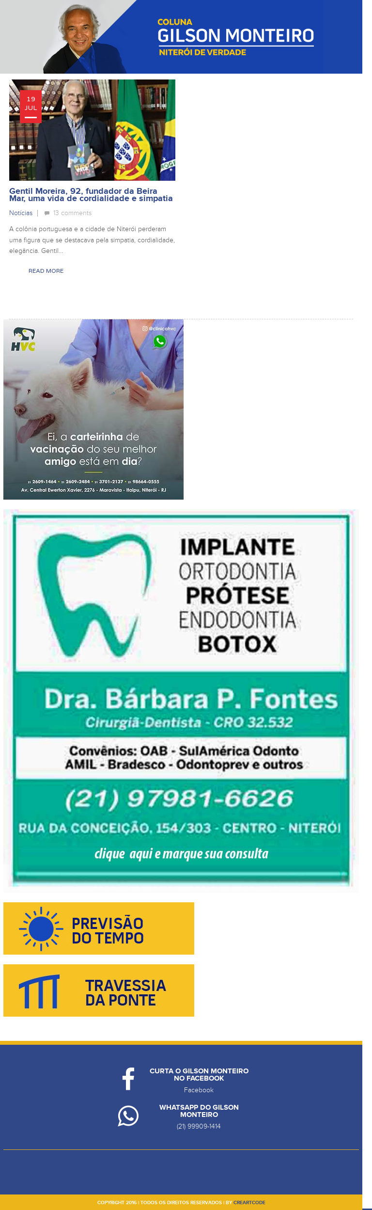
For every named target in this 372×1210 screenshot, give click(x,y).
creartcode (249, 1203)
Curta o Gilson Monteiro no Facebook (199, 1075)
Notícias (20, 213)
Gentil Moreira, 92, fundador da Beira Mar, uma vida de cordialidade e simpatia (91, 195)
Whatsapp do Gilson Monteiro (199, 1111)
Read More (46, 270)
